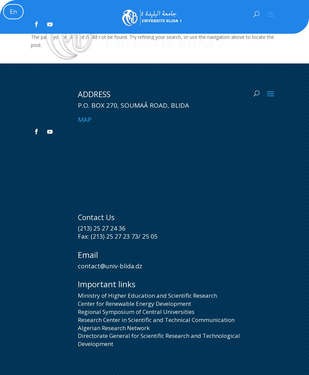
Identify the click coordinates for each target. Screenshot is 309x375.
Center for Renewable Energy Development (134, 303)
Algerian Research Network (114, 328)
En (13, 11)
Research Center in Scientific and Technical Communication (156, 320)
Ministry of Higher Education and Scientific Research (147, 295)
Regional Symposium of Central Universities (136, 312)
